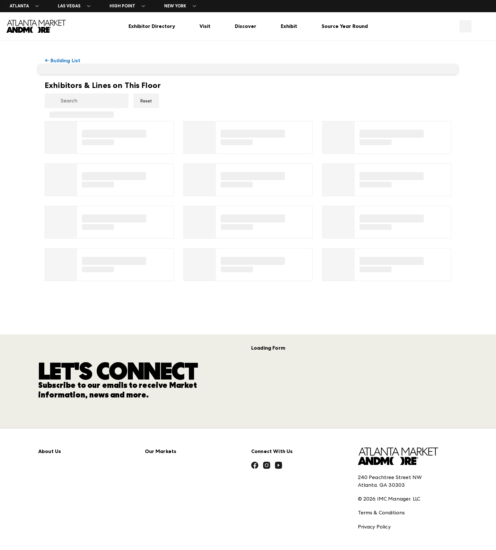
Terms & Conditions (381, 475)
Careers (47, 513)
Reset (146, 100)
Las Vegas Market (166, 484)
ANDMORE (158, 513)
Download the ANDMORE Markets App (87, 456)
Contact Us (52, 498)
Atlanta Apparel (165, 442)
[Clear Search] (124, 101)
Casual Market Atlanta (173, 456)
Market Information (63, 428)
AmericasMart (162, 428)
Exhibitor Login (56, 527)
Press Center (53, 442)
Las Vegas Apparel (167, 470)
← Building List (62, 60)
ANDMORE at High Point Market (185, 498)
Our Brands (52, 484)
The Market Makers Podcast (73, 470)
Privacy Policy (374, 489)
